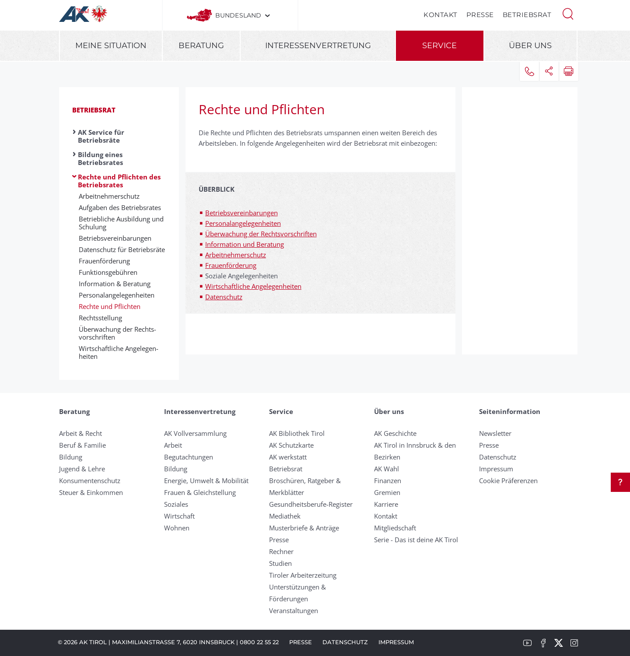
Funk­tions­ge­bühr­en (108, 272)
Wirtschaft (179, 516)
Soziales (176, 504)
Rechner (281, 551)
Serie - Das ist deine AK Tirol (416, 539)
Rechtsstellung (100, 318)
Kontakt (441, 15)
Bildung (70, 457)
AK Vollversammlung (195, 433)
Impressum (496, 468)
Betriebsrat (527, 15)
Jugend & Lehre (82, 468)
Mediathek (285, 516)
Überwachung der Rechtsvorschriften (261, 233)
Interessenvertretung (318, 45)
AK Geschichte (395, 433)
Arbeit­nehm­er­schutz (109, 196)
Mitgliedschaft (395, 527)
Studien (280, 563)
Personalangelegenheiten (243, 223)
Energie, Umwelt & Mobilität (206, 480)
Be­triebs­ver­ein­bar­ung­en (115, 238)
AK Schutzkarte (291, 445)
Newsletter (495, 433)
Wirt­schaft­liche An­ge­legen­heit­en (118, 352)
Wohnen (176, 527)
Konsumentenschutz (89, 480)
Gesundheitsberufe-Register (311, 504)
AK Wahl (386, 468)
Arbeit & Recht (80, 433)
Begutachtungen (188, 457)
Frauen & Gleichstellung (200, 492)
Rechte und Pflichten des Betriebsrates (119, 180)
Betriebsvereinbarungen (241, 212)
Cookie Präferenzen (508, 480)
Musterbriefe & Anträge (304, 527)
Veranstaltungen (293, 610)
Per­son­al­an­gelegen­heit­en (116, 295)
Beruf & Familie (82, 445)
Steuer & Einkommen (91, 492)
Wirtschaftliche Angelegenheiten (253, 286)
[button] (568, 13)
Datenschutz (223, 296)
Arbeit (173, 445)
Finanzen (387, 480)
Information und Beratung (244, 244)
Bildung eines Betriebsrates (100, 158)
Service (439, 45)
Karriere (386, 504)
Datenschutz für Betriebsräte (122, 249)
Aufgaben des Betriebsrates (120, 207)
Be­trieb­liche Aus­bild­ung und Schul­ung (121, 223)
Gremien (387, 492)
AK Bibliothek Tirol (297, 433)
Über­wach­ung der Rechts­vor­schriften (117, 333)
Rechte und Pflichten (109, 306)
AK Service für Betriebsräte (101, 136)
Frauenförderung (230, 265)
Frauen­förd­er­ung (104, 261)
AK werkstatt (288, 457)
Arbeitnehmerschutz (235, 254)
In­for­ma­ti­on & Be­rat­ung (114, 284)
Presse (480, 15)
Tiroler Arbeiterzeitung (302, 575)
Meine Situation (111, 45)
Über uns (530, 45)
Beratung (201, 45)
